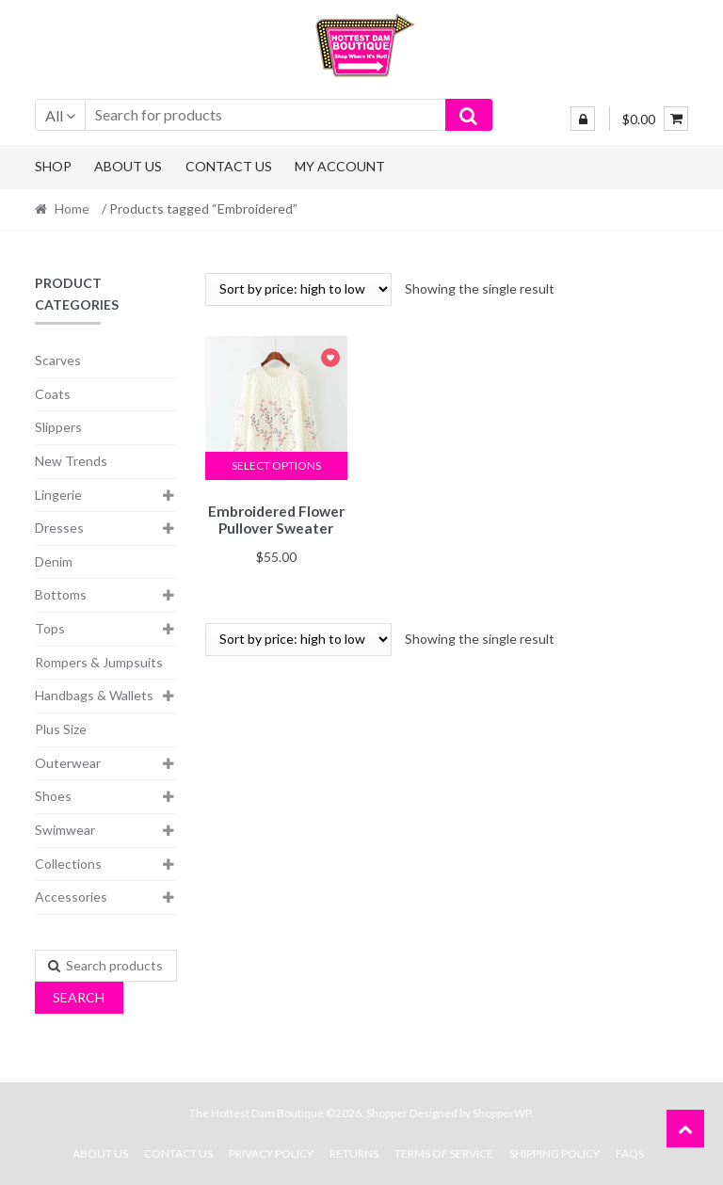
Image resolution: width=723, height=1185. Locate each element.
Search (78, 997)
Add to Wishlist (330, 359)
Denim (53, 561)
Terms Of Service (443, 1153)
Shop (53, 166)
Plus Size (61, 729)
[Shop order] (298, 289)
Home (72, 208)
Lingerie (58, 495)
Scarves (58, 360)
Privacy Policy (271, 1153)
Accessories (71, 897)
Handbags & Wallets (94, 695)
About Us (128, 166)
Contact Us (228, 166)
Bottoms (61, 594)
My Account (340, 166)
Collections (68, 864)
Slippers (58, 427)
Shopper (387, 1113)
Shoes (53, 796)
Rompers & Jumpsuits (99, 662)
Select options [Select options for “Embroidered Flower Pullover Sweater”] (276, 465)
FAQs (630, 1153)
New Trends (71, 461)
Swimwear (65, 830)
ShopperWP (502, 1113)
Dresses (59, 528)
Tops (50, 628)
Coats (53, 394)
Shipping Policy (554, 1153)
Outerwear (68, 763)
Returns (353, 1153)
